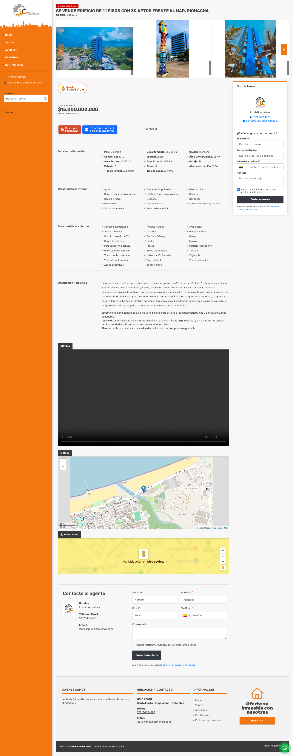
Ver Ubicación (133, 561)
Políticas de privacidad (208, 720)
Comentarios (139, 624)
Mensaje (242, 172)
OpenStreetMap (221, 528)
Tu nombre (243, 138)
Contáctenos (14, 64)
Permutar (11, 57)
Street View (73, 88)
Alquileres (201, 710)
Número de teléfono (248, 161)
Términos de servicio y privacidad (179, 665)
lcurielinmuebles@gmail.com (25, 82)
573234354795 (17, 77)
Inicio (9, 35)
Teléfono (187, 608)
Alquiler (11, 50)
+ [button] (63, 461)
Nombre (137, 592)
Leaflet (200, 528)
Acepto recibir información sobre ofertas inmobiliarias (166, 644)
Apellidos (187, 592)
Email (136, 608)
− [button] (63, 467)
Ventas (10, 42)
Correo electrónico (247, 150)
